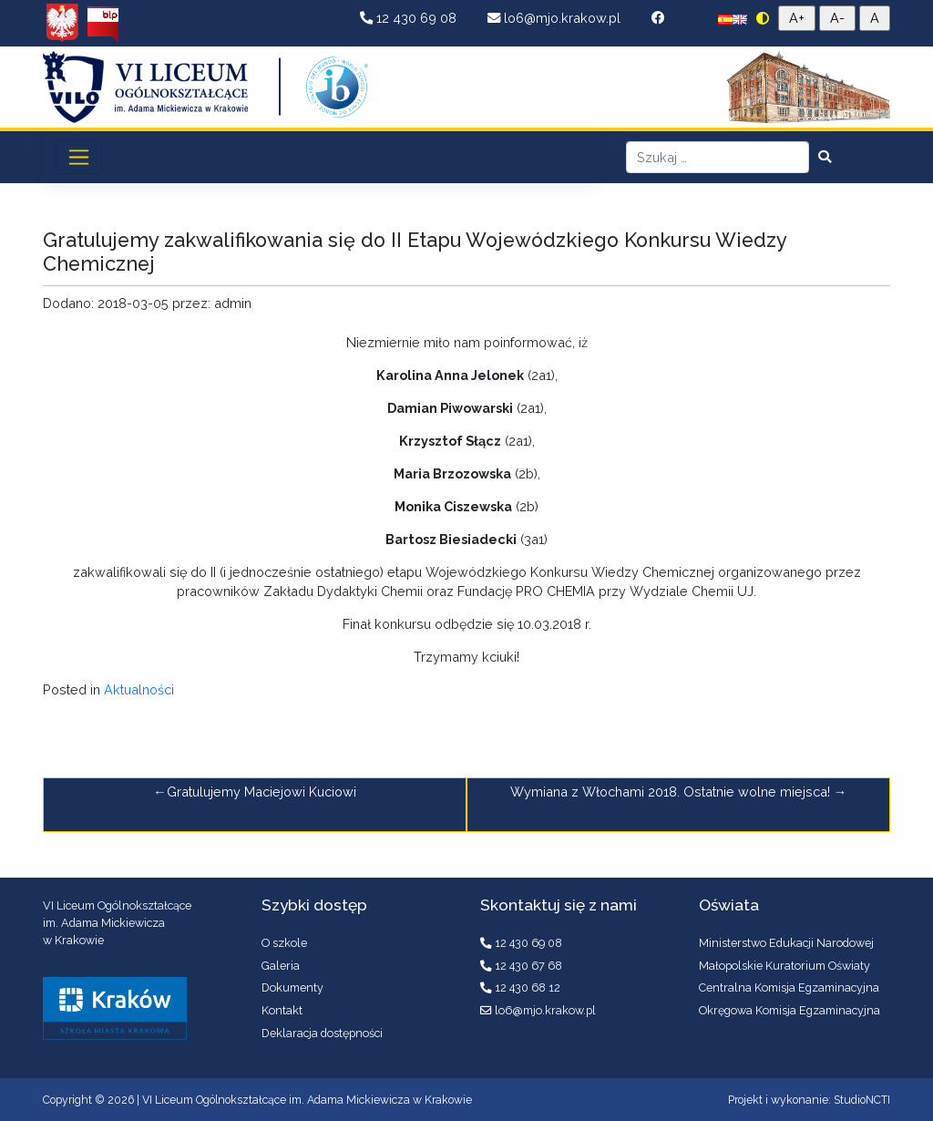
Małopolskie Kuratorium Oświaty (784, 965)
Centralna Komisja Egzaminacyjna (789, 987)
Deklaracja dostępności (322, 1033)
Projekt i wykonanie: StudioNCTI (809, 1099)
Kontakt (281, 1010)
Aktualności (139, 689)
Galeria (280, 965)
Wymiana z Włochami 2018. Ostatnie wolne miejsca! (670, 791)
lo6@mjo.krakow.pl (555, 18)
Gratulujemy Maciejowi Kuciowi (261, 791)
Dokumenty (292, 987)
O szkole (284, 943)
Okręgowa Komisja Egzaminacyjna (789, 1010)
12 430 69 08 (410, 18)
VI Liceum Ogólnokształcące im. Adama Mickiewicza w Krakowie (307, 1099)
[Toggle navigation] (79, 156)
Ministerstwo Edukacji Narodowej (786, 943)
